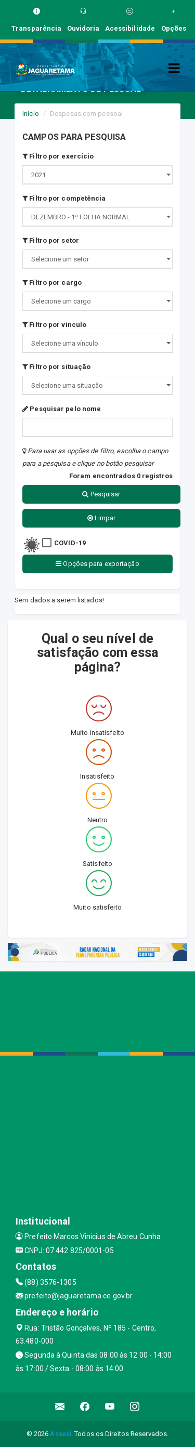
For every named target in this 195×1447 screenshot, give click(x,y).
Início (30, 113)
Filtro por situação (56, 367)
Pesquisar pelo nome (61, 409)
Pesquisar (101, 494)
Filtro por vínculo (54, 324)
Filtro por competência (64, 198)
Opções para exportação (97, 564)
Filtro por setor (50, 240)
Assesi (60, 1434)
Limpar (101, 518)
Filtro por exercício (58, 156)
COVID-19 (70, 543)
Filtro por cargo (52, 282)
